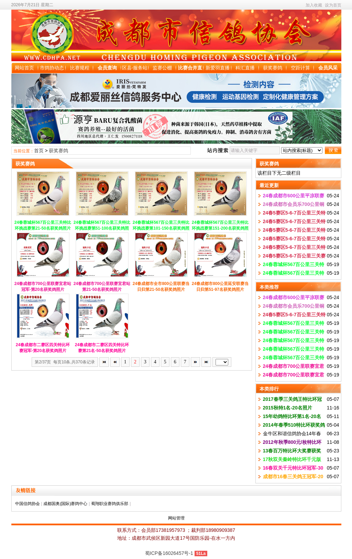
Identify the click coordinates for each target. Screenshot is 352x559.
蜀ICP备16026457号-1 (169, 553)
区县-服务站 (135, 67)
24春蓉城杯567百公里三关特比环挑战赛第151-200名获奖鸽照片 (220, 228)
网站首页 (24, 67)
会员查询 (107, 67)
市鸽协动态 (52, 67)
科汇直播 (245, 67)
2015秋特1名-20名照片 (287, 407)
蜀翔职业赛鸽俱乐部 (109, 503)
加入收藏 (314, 5)
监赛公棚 (162, 67)
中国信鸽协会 (27, 503)
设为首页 (333, 5)
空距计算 (300, 67)
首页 (39, 150)
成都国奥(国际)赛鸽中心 (65, 503)
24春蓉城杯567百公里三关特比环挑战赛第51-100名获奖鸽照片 (102, 228)
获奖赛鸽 (272, 67)
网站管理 (176, 518)
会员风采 (328, 67)
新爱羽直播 (218, 67)
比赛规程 (79, 67)
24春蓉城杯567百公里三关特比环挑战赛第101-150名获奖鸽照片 (161, 228)
